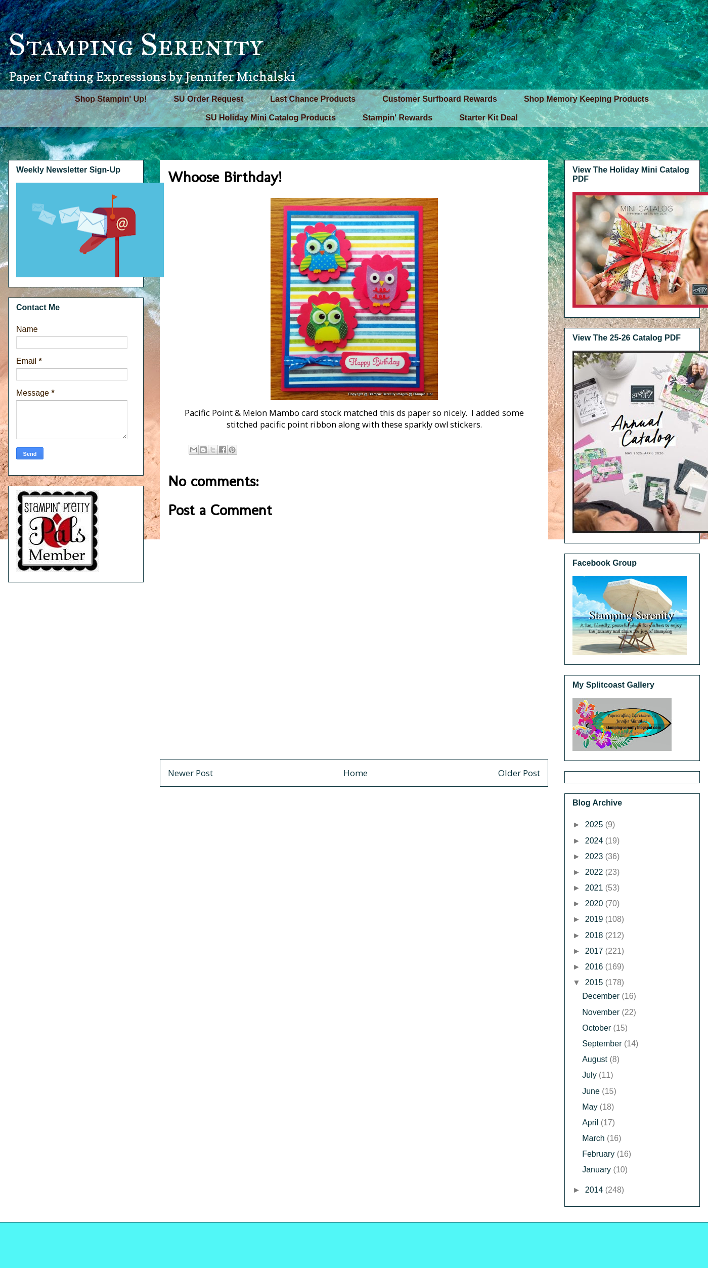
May (591, 1107)
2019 (595, 919)
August (595, 1059)
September (603, 1043)
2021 (595, 887)
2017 (595, 951)
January (597, 1169)
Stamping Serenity (135, 44)
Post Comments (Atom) (376, 800)
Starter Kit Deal (488, 117)
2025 (595, 824)
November (602, 1012)
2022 (595, 872)
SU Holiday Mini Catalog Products (270, 117)
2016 (595, 966)
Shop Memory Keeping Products (586, 99)
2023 (595, 856)
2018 (595, 935)
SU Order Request (208, 99)
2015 (595, 982)
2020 (595, 903)
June (592, 1091)
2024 (595, 840)
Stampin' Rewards (397, 117)
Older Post (519, 773)
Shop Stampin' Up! (111, 99)
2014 (595, 1190)
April (591, 1122)
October (597, 1028)
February (599, 1154)
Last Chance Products (313, 99)
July (590, 1075)
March (594, 1138)
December (602, 996)
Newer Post (190, 773)
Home (355, 773)
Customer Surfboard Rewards (439, 99)
